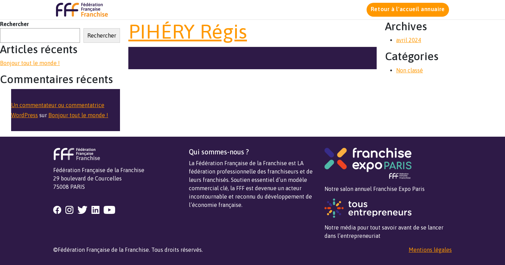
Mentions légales (430, 250)
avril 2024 (408, 40)
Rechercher (14, 24)
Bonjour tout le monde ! (30, 63)
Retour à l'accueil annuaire (408, 9)
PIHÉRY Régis (187, 31)
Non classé (409, 70)
